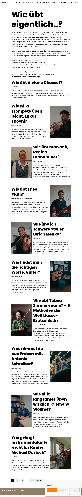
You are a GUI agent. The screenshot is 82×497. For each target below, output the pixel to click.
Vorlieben (74, 490)
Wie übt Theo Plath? (24, 193)
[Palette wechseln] (75, 2)
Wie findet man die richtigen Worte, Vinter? (26, 268)
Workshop (55, 2)
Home (18, 2)
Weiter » (39, 483)
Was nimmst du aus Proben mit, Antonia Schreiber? (27, 358)
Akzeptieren (52, 490)
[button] (33, 2)
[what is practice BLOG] (5, 2)
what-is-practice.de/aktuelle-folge (26, 77)
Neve (3, 493)
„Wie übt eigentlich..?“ (47, 37)
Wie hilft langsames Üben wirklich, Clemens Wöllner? (51, 403)
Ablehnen (63, 490)
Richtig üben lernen (42, 2)
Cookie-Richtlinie (54, 494)
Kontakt (63, 2)
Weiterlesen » (22, 98)
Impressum (73, 494)
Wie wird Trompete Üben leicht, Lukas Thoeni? (26, 114)
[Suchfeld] (79, 2)
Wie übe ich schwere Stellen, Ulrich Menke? (49, 230)
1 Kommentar (29, 199)
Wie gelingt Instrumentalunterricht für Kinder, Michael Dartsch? (29, 447)
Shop (70, 2)
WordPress (20, 493)
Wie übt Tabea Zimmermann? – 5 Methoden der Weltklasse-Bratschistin (51, 312)
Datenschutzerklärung (64, 494)
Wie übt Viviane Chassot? (36, 83)
